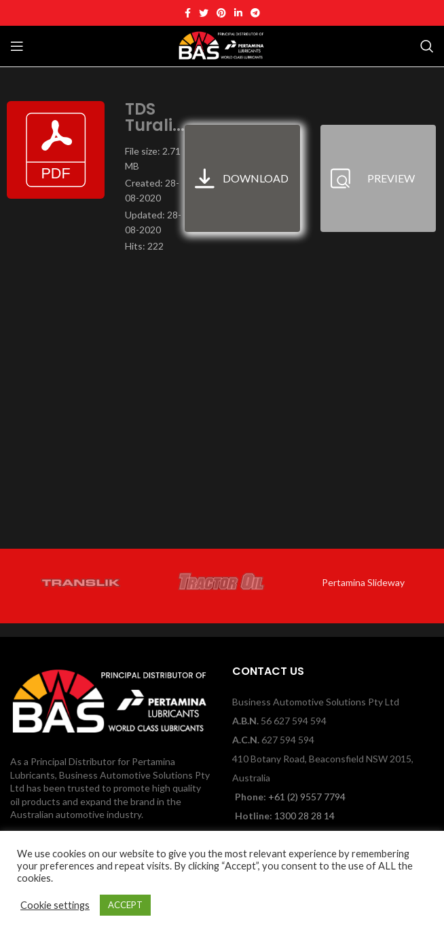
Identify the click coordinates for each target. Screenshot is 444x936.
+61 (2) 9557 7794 (307, 796)
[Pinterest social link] (221, 13)
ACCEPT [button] (125, 904)
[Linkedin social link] (238, 13)
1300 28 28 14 (304, 815)
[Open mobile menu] (17, 46)
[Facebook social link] (188, 13)
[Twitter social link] (203, 13)
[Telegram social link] (255, 13)
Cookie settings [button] (55, 905)
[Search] (427, 46)
